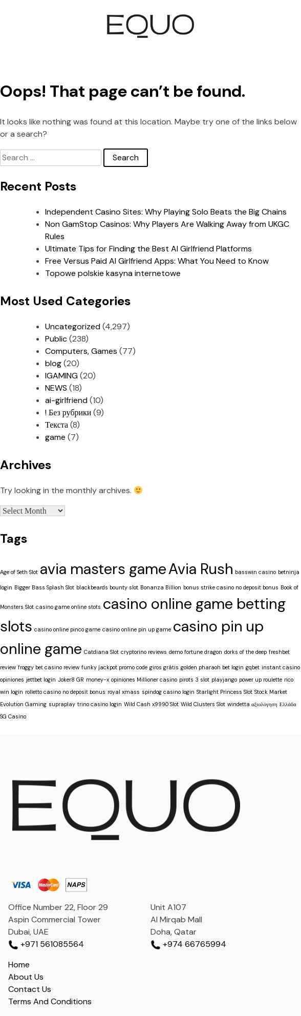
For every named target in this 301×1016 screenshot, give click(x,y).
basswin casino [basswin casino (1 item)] (255, 572)
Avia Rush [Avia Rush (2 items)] (200, 569)
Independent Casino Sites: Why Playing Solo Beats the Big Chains (166, 211)
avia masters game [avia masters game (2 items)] (103, 569)
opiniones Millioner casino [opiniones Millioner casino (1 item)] (144, 679)
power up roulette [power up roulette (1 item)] (260, 679)
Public (56, 338)
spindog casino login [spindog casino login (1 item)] (168, 691)
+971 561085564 (46, 944)
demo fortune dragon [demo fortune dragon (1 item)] (195, 651)
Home (19, 964)
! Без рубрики (68, 412)
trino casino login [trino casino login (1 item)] (99, 704)
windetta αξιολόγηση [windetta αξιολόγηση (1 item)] (252, 704)
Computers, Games (81, 351)
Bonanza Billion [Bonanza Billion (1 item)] (160, 587)
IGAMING (61, 375)
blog (53, 363)
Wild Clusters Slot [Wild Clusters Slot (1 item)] (203, 704)
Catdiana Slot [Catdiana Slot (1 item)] (101, 651)
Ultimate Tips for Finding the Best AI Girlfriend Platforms (148, 248)
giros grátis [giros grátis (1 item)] (164, 667)
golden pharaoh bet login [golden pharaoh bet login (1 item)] (212, 667)
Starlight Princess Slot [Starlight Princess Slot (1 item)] (224, 691)
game (55, 437)
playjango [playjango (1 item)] (224, 679)
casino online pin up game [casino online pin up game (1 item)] (136, 629)
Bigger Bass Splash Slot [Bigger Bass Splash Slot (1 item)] (44, 587)
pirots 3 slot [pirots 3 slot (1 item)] (194, 679)
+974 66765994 (188, 944)
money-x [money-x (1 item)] (97, 679)
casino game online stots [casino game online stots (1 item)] (68, 606)
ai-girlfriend (66, 400)
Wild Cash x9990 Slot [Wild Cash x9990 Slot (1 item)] (151, 704)
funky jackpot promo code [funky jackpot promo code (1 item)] (114, 667)
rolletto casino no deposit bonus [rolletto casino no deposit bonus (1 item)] (65, 691)
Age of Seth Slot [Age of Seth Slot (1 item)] (19, 572)
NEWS (56, 388)
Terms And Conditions (50, 1001)
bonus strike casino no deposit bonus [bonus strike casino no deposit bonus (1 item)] (230, 587)
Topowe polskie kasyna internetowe (113, 273)
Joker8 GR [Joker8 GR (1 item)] (71, 679)
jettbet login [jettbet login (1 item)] (41, 679)
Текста (56, 424)
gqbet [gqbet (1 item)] (253, 667)
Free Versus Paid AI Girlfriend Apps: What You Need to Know (157, 261)
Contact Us (29, 989)
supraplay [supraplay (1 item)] (62, 704)
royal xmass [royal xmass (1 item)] (123, 691)
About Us (26, 976)
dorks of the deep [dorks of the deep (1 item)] (245, 651)
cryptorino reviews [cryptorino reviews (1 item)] (144, 651)
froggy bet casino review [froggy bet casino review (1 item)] (48, 667)
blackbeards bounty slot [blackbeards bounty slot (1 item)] (107, 587)
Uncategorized (72, 326)
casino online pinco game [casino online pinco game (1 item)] (67, 629)
